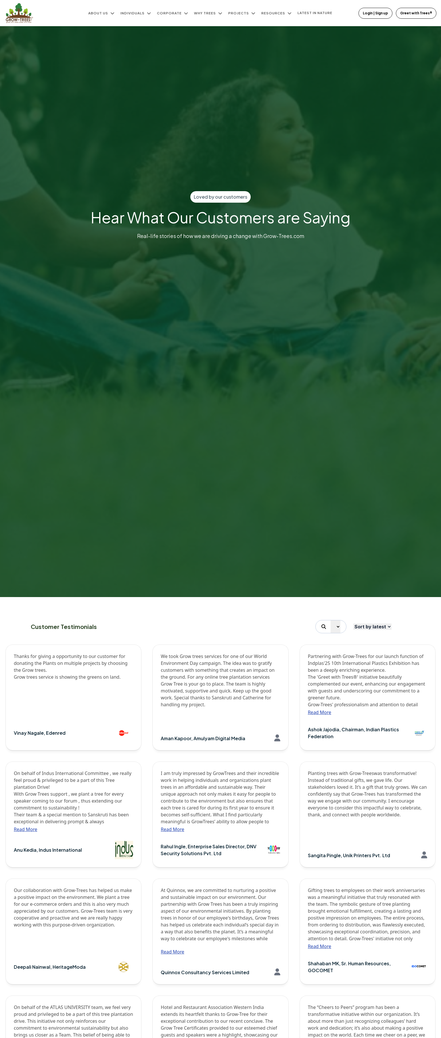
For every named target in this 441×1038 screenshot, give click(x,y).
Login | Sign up (375, 13)
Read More (319, 712)
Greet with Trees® (416, 13)
